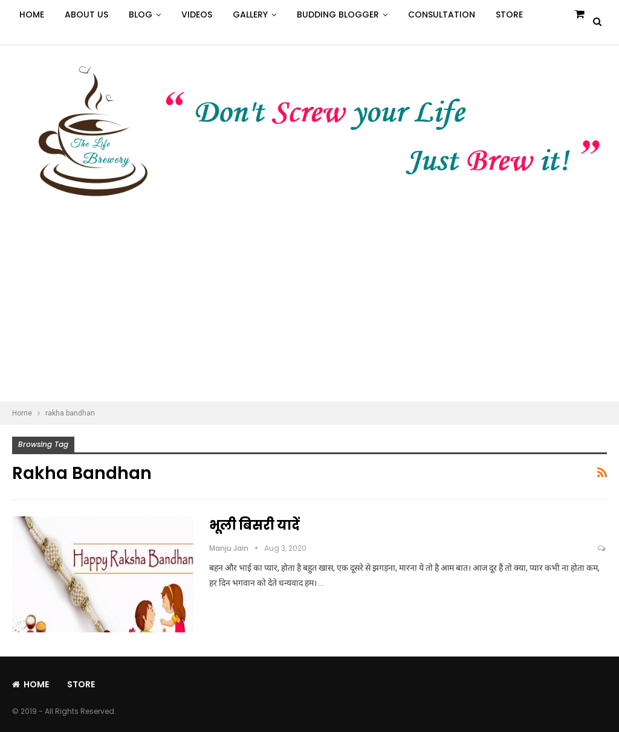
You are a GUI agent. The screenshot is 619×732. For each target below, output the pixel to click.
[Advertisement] (309, 311)
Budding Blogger (338, 14)
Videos (196, 14)
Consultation (441, 14)
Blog (140, 14)
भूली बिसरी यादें (254, 525)
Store (509, 14)
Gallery (250, 14)
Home (31, 14)
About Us (86, 14)
